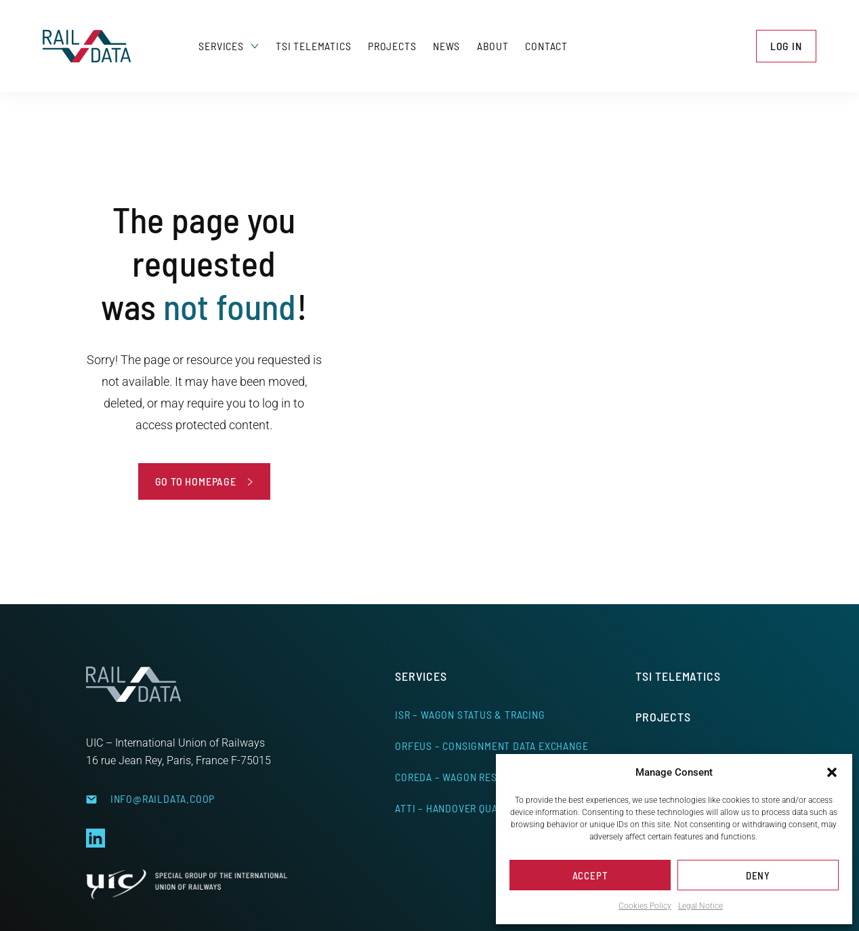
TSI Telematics (313, 45)
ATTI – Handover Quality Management (490, 807)
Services (228, 46)
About (493, 45)
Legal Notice (700, 906)
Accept (590, 875)
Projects (392, 45)
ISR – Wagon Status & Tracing (470, 714)
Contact (546, 45)
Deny (758, 875)
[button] (832, 772)
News (446, 45)
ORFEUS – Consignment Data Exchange (491, 745)
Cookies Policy (645, 906)
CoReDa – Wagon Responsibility (475, 776)
